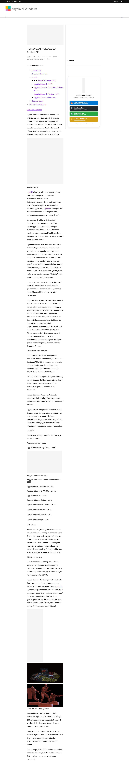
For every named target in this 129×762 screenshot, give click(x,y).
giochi (11, 202)
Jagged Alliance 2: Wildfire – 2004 (29, 108)
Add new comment (19, 635)
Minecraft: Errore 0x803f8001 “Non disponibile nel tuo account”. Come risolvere (29, 693)
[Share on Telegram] (35, 630)
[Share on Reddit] (31, 630)
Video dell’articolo (15, 124)
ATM (106, 689)
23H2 (106, 700)
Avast (106, 692)
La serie (17, 95)
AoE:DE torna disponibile (67, 591)
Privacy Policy (59, 742)
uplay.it (31, 438)
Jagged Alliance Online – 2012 (27, 112)
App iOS (107, 685)
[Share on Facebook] (24, 630)
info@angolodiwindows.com (68, 732)
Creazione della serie (22, 91)
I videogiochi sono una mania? (31, 609)
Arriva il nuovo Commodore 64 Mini (33, 600)
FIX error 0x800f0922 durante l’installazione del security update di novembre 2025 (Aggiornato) (71, 673)
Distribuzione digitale (20, 119)
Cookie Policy (70, 742)
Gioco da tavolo (20, 115)
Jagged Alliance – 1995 (29, 98)
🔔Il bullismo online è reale (27, 682)
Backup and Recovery (106, 696)
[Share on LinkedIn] (28, 630)
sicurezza (60, 575)
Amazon (106, 671)
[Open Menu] (7, 16)
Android (106, 678)
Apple (106, 682)
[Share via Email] (37, 630)
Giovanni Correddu (14, 76)
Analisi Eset (106, 675)
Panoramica (18, 88)
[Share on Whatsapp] (33, 630)
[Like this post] (22, 630)
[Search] (122, 16)
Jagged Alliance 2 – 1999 (25, 101)
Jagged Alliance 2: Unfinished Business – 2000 (33, 105)
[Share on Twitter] (26, 630)
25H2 (106, 703)
